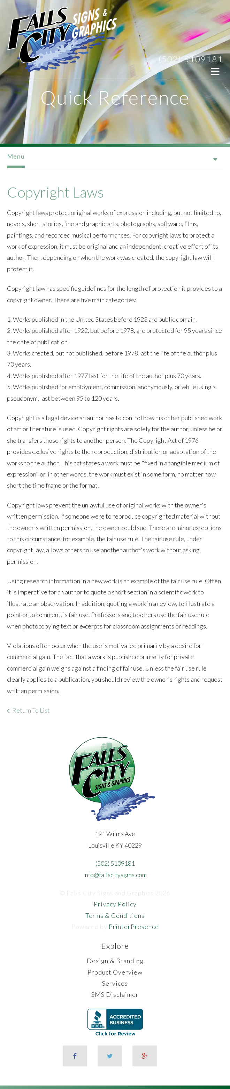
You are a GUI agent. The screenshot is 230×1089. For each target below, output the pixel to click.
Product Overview (115, 972)
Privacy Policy (115, 904)
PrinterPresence (134, 926)
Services (115, 983)
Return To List (31, 710)
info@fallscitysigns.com (115, 875)
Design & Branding (115, 960)
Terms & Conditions (115, 915)
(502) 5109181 (191, 59)
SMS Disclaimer (115, 994)
